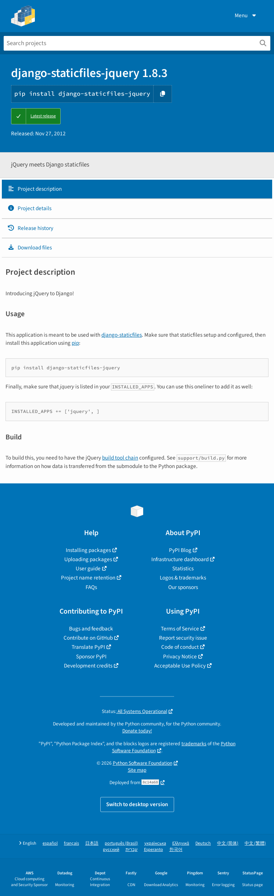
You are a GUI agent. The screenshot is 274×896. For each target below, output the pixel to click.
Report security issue (183, 638)
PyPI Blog (180, 550)
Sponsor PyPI (91, 656)
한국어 (176, 849)
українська (155, 843)
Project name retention (88, 578)
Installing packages (88, 550)
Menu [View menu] (246, 15)
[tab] (137, 189)
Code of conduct (180, 647)
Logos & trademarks (183, 578)
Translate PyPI (88, 647)
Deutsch (203, 843)
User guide (88, 568)
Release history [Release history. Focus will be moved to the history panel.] (30, 228)
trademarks (193, 743)
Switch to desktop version (137, 804)
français (71, 843)
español (50, 843)
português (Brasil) (121, 843)
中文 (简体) (227, 843)
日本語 (91, 843)
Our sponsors (183, 587)
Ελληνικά (180, 843)
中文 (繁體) (255, 843)
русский (111, 849)
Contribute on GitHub (88, 638)
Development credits (88, 666)
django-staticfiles (121, 335)
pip (75, 343)
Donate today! (137, 730)
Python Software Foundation (142, 763)
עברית (132, 849)
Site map (137, 770)
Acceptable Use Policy (180, 666)
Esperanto (153, 849)
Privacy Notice (180, 656)
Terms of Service (180, 629)
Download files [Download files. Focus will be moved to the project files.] (29, 248)
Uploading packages (88, 559)
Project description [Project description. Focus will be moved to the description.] (34, 189)
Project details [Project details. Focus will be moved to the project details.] (29, 208)
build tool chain (120, 458)
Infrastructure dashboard (180, 559)
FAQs (91, 587)
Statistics (183, 568)
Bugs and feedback (91, 629)
